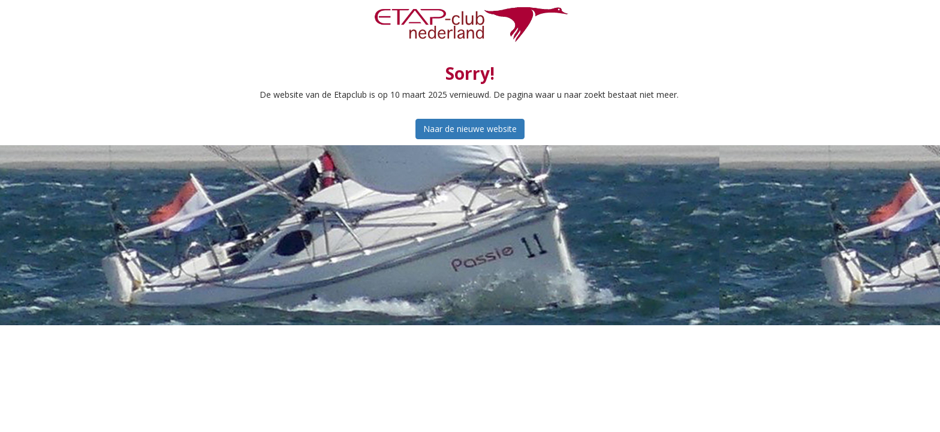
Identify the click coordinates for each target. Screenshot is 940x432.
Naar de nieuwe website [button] (470, 128)
